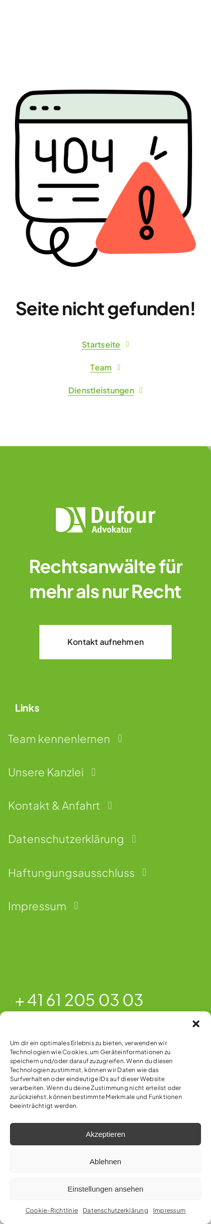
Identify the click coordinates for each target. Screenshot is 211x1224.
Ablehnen (105, 1161)
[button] (196, 1024)
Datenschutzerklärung (115, 1210)
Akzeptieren (105, 1134)
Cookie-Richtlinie (51, 1210)
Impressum (169, 1210)
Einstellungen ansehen (106, 1189)
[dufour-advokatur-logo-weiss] (106, 509)
